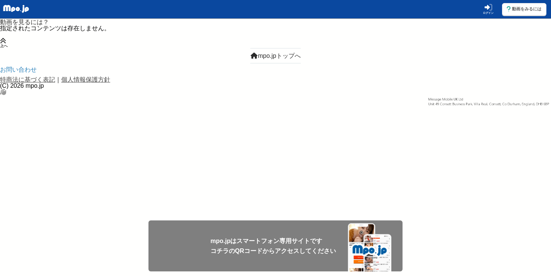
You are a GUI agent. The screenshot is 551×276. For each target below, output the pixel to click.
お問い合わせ (18, 69)
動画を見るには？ (24, 22)
